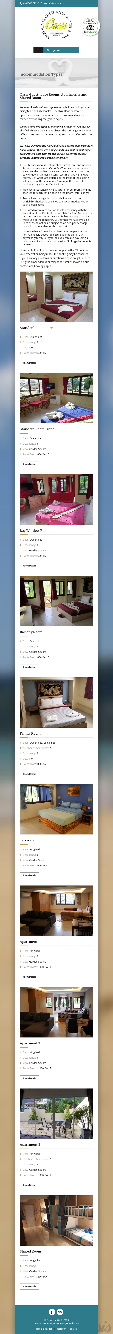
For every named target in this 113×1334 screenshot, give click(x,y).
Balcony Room (31, 632)
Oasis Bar (61, 1328)
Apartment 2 (30, 1043)
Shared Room (30, 1251)
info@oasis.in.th (56, 3)
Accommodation (44, 1328)
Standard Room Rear (36, 328)
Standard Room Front (37, 429)
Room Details (29, 362)
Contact (73, 1328)
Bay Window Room (35, 531)
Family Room (30, 733)
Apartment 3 (30, 1145)
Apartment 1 (30, 942)
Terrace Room (31, 840)
